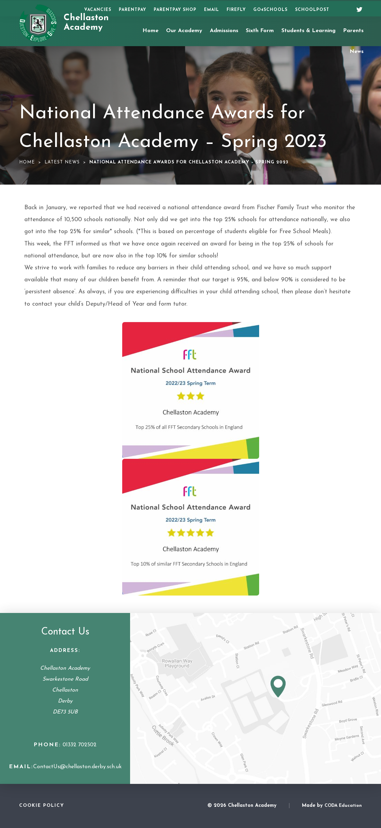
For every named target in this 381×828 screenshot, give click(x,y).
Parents (353, 31)
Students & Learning (308, 31)
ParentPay (132, 10)
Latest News (62, 162)
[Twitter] (357, 8)
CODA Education (343, 805)
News (357, 51)
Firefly (236, 10)
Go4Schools (270, 10)
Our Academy (184, 31)
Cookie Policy (41, 805)
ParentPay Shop (175, 10)
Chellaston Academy (86, 22)
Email (211, 10)
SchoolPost (312, 10)
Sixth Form (260, 31)
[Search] (342, 9)
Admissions (224, 31)
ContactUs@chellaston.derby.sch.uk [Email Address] (77, 767)
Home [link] (27, 162)
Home (150, 31)
